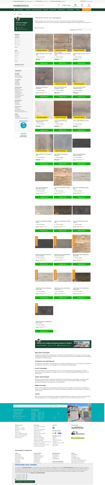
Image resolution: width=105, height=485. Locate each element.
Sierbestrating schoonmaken (78, 461)
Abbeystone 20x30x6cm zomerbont (42, 88)
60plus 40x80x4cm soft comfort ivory (62, 54)
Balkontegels (17, 84)
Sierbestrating (18, 87)
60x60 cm (18, 38)
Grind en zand (18, 106)
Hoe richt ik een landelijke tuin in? (79, 460)
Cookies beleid (37, 435)
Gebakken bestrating (19, 89)
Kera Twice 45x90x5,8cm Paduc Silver (81, 188)
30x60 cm (18, 40)
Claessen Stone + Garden (58, 442)
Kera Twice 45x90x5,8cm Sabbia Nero (62, 222)
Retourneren (18, 432)
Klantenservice (18, 437)
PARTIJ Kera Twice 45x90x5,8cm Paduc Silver (43, 289)
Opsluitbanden (61, 9)
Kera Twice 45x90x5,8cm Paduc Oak (62, 188)
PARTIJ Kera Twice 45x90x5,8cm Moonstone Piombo (62, 255)
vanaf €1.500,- (41, 1)
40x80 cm (18, 43)
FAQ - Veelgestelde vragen (21, 433)
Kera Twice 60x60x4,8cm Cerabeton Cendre (60, 88)
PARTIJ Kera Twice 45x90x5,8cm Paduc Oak (81, 255)
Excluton (26, 1)
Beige (17, 53)
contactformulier (54, 397)
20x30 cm (18, 41)
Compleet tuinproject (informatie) (21, 118)
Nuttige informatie (38, 430)
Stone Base (55, 444)
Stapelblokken (70, 9)
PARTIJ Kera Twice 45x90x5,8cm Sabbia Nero (81, 289)
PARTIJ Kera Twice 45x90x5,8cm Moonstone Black (43, 255)
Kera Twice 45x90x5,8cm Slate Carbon (80, 222)
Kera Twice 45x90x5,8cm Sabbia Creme (44, 222)
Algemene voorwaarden (39, 433)
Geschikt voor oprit (20, 65)
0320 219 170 (42, 397)
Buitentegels (17, 83)
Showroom (36, 428)
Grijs (17, 58)
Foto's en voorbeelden (39, 439)
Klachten (17, 430)
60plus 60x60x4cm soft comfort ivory (81, 54)
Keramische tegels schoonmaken (41, 444)
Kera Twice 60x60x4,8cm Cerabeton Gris (42, 121)
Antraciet (18, 52)
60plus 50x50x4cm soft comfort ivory (44, 155)
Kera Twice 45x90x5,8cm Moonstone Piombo (42, 188)
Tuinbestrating (37, 453)
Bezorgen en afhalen (20, 429)
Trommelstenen (18, 93)
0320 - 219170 (20, 27)
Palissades (17, 102)
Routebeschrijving (17, 418)
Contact (78, 9)
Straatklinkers (17, 97)
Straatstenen (37, 461)
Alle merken (55, 445)
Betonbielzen (55, 454)
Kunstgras (17, 115)
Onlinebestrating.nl (56, 440)
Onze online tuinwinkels (39, 429)
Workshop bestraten (38, 440)
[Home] (21, 5)
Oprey (53, 438)
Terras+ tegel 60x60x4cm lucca (81, 120)
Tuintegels (27, 9)
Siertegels (45, 9)
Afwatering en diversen (19, 110)
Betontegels (53, 9)
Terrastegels (20, 9)
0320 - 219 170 (52, 345)
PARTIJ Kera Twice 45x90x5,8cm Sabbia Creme (62, 289)
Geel (17, 57)
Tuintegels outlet (75, 457)
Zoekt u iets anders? (20, 436)
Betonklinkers (17, 88)
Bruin (17, 55)
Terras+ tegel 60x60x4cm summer (60, 121)
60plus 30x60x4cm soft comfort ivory (44, 54)
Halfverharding (18, 109)
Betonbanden (17, 101)
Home (15, 14)
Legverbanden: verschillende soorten (42, 442)
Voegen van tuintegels (39, 443)
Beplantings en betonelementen (21, 111)
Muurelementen (18, 96)
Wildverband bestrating (19, 95)
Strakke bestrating (18, 92)
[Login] (82, 6)
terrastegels (77, 370)
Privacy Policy (37, 432)
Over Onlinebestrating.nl (39, 426)
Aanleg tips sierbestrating (21, 435)
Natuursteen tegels (18, 77)
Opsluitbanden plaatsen (39, 446)
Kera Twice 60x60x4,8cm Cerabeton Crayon (79, 88)
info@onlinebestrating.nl (22, 29)
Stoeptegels (17, 82)
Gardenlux (54, 441)
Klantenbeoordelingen (39, 437)
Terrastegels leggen (75, 458)
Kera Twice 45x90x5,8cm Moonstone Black (79, 155)
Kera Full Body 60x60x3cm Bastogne (61, 155)
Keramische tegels (37, 9)
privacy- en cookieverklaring (37, 472)
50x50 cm (18, 45)
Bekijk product (44, 63)
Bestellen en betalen (20, 428)
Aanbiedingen (86, 9)
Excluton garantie (38, 436)
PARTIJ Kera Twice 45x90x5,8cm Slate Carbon (43, 322)
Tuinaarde (17, 107)
